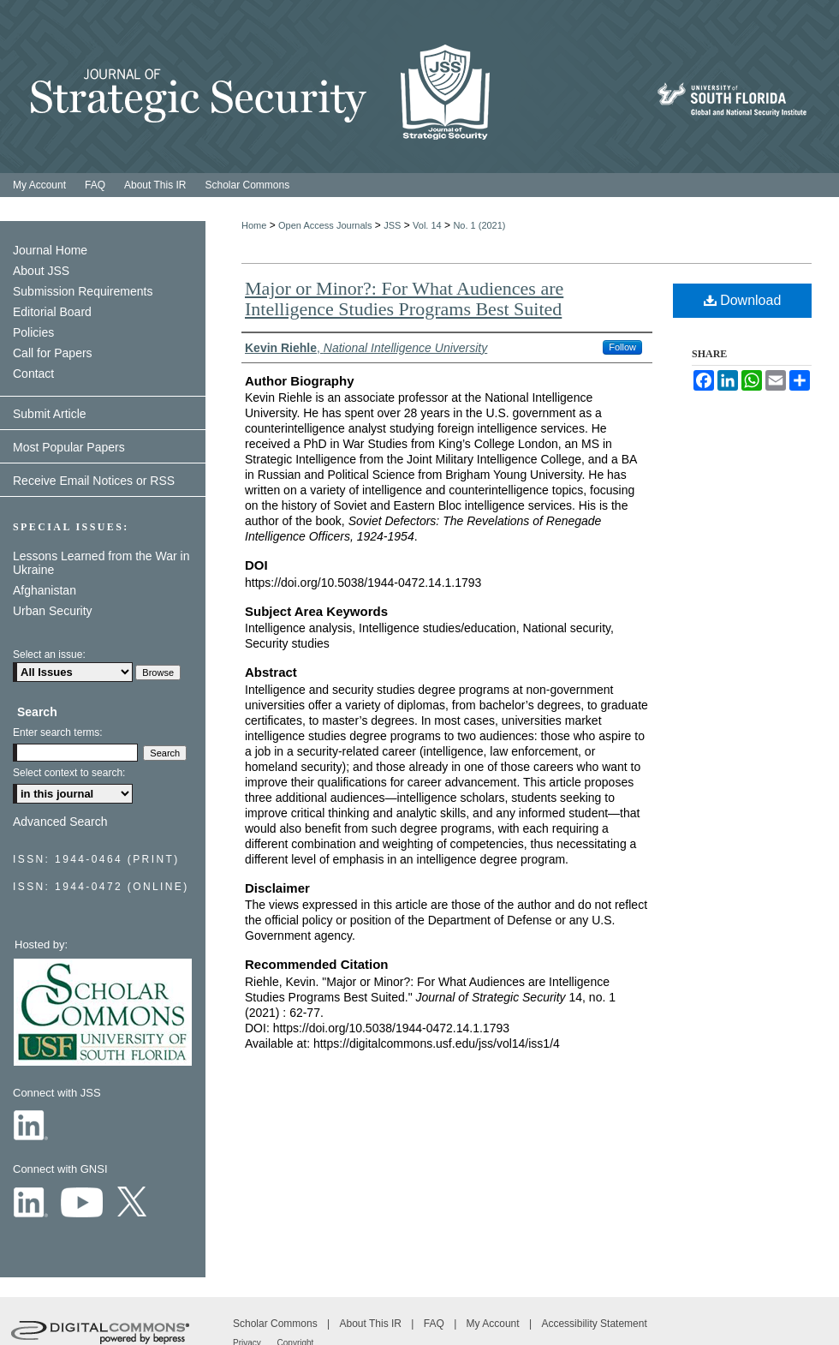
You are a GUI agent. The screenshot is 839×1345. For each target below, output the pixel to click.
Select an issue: (49, 655)
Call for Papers (52, 353)
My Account (494, 1324)
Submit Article (49, 414)
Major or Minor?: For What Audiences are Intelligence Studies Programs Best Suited (404, 299)
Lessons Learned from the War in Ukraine (101, 563)
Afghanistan (44, 590)
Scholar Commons (276, 1324)
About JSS (41, 271)
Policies (33, 332)
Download (743, 300)
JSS (392, 225)
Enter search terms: (58, 732)
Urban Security (52, 611)
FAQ (435, 1324)
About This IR (372, 1324)
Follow (622, 347)
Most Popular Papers (69, 447)
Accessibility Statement (593, 1324)
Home (253, 225)
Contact (33, 373)
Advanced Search (60, 821)
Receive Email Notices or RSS (94, 480)
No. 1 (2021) (479, 225)
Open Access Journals (325, 225)
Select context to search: (69, 773)
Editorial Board (52, 312)
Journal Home (50, 250)
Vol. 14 (427, 225)
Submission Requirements (82, 291)
